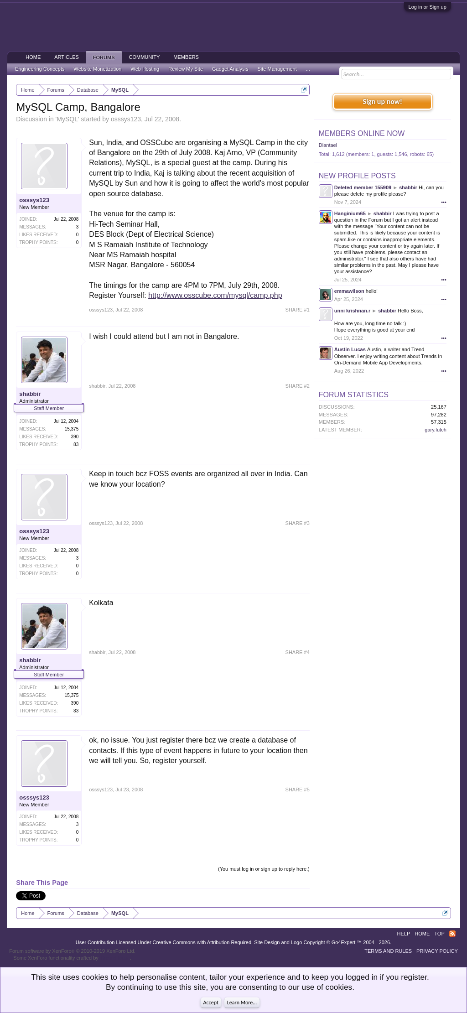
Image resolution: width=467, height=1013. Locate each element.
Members (186, 57)
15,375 (72, 428)
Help (403, 933)
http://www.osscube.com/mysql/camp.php (215, 295)
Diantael (328, 145)
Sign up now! (382, 101)
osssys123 (126, 119)
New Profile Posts (357, 176)
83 (75, 444)
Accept (210, 1002)
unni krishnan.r (352, 310)
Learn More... (242, 1002)
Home (33, 57)
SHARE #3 (297, 523)
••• (443, 202)
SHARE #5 (297, 789)
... (308, 69)
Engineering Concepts (39, 69)
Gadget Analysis (230, 69)
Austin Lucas (350, 349)
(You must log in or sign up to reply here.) (264, 869)
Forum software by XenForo (72, 951)
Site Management (277, 69)
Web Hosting (144, 69)
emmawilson (349, 291)
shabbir (30, 393)
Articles (66, 57)
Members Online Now (362, 133)
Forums (104, 57)
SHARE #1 (297, 309)
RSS (452, 933)
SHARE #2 (297, 386)
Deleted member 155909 (362, 187)
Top (439, 933)
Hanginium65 (350, 213)
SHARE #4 (297, 652)
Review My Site (185, 69)
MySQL (67, 119)
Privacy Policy (437, 951)
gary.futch (435, 429)
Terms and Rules (388, 951)
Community (144, 57)
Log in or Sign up (427, 7)
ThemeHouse (115, 958)
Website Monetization (97, 69)
